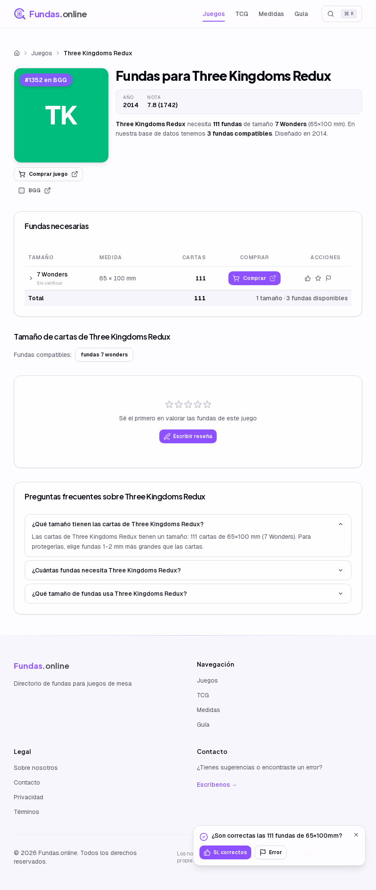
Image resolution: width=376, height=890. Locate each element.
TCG (241, 14)
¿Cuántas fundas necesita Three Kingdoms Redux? (188, 570)
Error (270, 852)
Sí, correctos (225, 852)
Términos (26, 812)
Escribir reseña (188, 436)
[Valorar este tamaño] (318, 278)
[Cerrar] (356, 835)
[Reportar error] (328, 278)
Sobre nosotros (36, 768)
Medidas (271, 14)
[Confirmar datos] (308, 278)
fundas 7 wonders (104, 354)
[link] (61, 115)
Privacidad (28, 797)
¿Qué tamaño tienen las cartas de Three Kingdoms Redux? (188, 524)
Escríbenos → (217, 784)
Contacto (27, 782)
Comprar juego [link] (48, 174)
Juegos (213, 14)
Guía (301, 14)
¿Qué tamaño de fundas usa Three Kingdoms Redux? (188, 594)
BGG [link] (34, 190)
